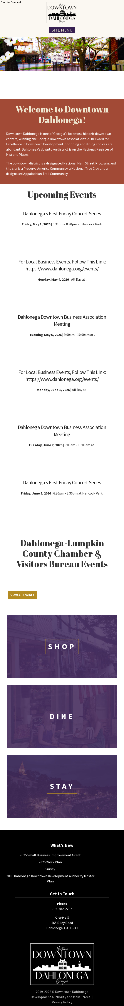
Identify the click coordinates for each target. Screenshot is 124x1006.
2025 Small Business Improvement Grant (50, 855)
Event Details (62, 238)
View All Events (22, 595)
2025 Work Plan (50, 862)
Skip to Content (11, 2)
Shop (62, 646)
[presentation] (62, 12)
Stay (62, 786)
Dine (62, 716)
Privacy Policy (62, 1002)
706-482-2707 (62, 909)
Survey (50, 869)
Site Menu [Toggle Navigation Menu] (62, 30)
